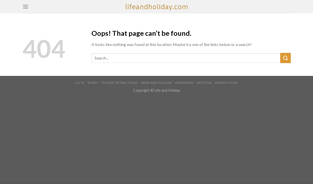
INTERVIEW (184, 83)
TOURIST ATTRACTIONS (119, 83)
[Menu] (25, 6)
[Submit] (285, 58)
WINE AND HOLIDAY (156, 83)
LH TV (80, 83)
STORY (93, 83)
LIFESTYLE (204, 83)
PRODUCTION (226, 83)
